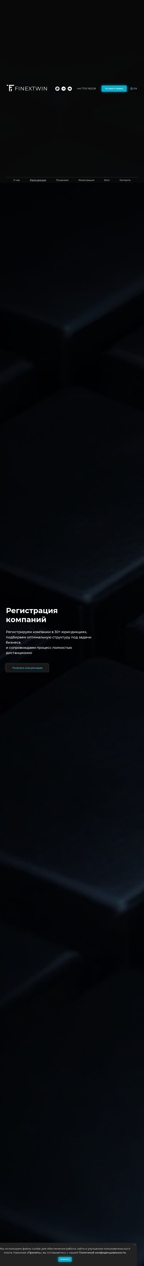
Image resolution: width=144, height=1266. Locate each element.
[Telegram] (63, 89)
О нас (16, 180)
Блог (107, 180)
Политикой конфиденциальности (102, 1252)
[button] (114, 88)
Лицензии (62, 180)
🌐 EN (133, 88)
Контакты (125, 180)
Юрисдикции (38, 180)
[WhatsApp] (57, 89)
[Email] (70, 89)
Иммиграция (86, 180)
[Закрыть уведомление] (134, 1244)
